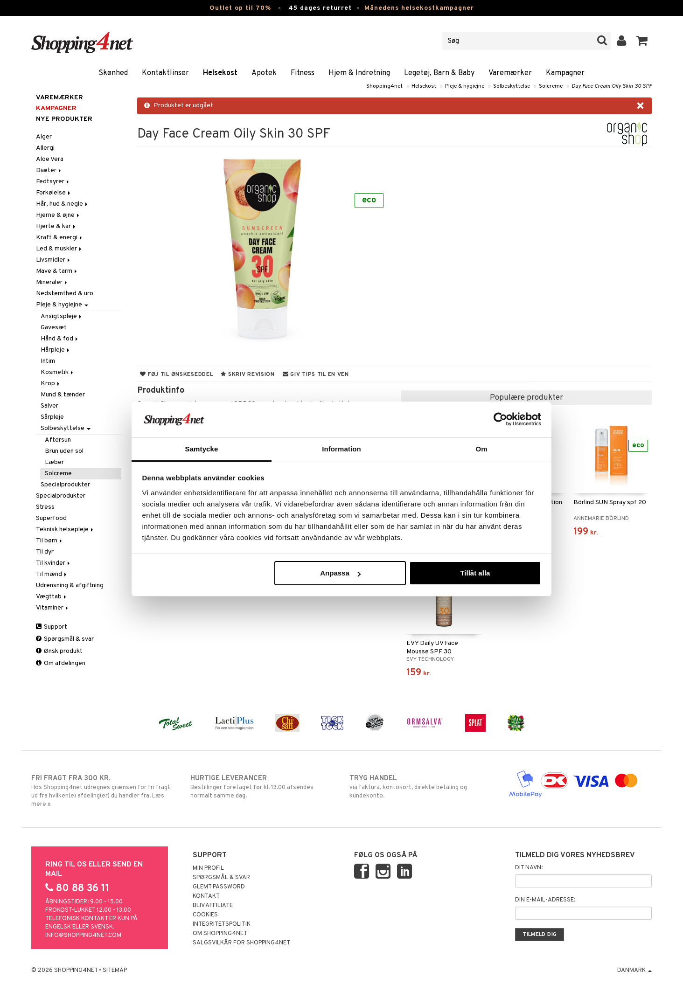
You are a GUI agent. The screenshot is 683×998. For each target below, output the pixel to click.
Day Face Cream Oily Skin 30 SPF (611, 86)
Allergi (45, 148)
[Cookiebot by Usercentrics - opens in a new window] (500, 419)
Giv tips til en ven (316, 374)
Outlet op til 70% (240, 8)
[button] (642, 41)
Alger (44, 137)
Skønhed (113, 73)
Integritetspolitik (222, 924)
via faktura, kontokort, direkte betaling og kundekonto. (421, 787)
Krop (51, 384)
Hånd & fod (60, 339)
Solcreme (551, 86)
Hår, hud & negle (62, 204)
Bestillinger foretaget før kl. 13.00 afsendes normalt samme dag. (262, 787)
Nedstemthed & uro (64, 294)
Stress (45, 507)
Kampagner (565, 73)
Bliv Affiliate (213, 905)
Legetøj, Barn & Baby (439, 73)
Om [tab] (481, 449)
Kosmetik (58, 372)
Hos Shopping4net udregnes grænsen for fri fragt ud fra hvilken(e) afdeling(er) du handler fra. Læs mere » (102, 791)
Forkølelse (54, 193)
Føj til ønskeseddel (176, 374)
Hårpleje (56, 350)
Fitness (302, 73)
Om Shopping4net (220, 933)
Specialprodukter (65, 485)
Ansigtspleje (62, 316)
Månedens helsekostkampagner (419, 8)
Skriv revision (247, 374)
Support (51, 627)
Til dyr (45, 552)
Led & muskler (59, 249)
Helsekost (220, 73)
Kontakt (206, 896)
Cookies (205, 915)
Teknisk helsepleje (65, 530)
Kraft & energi (60, 238)
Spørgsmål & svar (65, 639)
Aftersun (58, 440)
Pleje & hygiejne (464, 86)
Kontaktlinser (165, 73)
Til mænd (52, 574)
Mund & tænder (63, 395)
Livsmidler (53, 260)
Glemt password (219, 887)
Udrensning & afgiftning (70, 585)
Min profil (208, 868)
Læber (54, 462)
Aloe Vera (49, 159)
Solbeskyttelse (511, 86)
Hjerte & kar (56, 226)
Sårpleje (52, 417)
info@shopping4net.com (83, 935)
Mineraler (52, 282)
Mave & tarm (57, 271)
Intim (48, 361)
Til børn (49, 541)
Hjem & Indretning (359, 73)
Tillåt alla (475, 573)
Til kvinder (53, 563)
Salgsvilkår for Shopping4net (241, 943)
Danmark (634, 970)
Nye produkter (64, 119)
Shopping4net (384, 86)
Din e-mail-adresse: (545, 900)
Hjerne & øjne (58, 215)
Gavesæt (54, 328)
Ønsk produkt (59, 651)
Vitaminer (53, 608)
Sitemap (115, 970)
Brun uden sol (64, 451)
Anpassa (340, 573)
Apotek (264, 73)
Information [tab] (341, 449)
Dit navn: (529, 868)
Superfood (51, 518)
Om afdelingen (60, 663)
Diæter (49, 170)
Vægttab (52, 597)
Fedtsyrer (53, 182)
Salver (49, 406)
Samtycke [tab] (201, 449)
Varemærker (510, 73)
